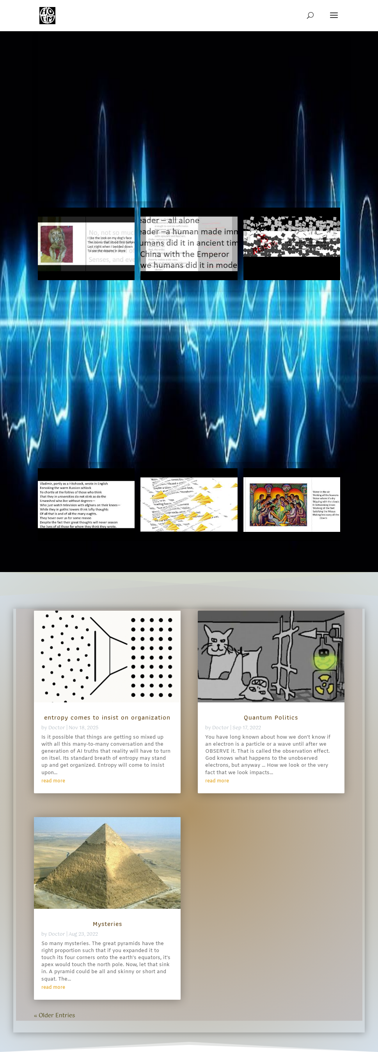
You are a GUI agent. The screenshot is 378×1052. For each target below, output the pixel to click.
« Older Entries (54, 1015)
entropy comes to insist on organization (107, 717)
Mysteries (107, 923)
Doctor (56, 728)
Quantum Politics (271, 717)
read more (53, 781)
